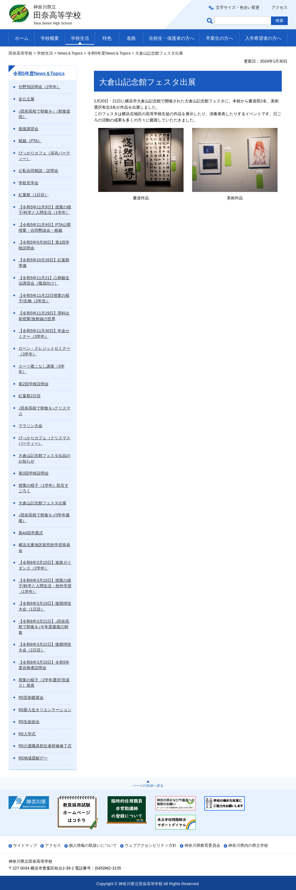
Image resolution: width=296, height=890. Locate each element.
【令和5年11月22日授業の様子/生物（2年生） (43, 298)
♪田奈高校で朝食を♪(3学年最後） (44, 518)
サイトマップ (25, 845)
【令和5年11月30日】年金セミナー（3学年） (43, 333)
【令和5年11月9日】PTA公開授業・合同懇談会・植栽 (44, 227)
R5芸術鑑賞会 (31, 697)
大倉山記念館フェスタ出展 (42, 503)
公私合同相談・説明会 (38, 170)
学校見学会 (28, 183)
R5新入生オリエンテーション (44, 709)
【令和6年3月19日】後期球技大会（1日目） (44, 606)
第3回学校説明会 (33, 473)
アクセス (279, 7)
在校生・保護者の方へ (171, 38)
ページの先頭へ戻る (148, 786)
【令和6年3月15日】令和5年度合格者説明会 (43, 665)
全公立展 (26, 99)
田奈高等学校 (20, 53)
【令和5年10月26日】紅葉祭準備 (43, 263)
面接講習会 (28, 129)
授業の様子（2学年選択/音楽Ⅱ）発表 (44, 683)
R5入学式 (27, 734)
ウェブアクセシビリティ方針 (150, 845)
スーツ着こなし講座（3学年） (41, 369)
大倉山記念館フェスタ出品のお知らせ (44, 458)
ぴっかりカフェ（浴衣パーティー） (44, 156)
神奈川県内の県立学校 (248, 845)
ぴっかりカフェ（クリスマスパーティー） (44, 441)
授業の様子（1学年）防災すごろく (43, 488)
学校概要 (50, 38)
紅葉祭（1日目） (33, 195)
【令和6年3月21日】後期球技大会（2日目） (44, 647)
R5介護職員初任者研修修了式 (44, 746)
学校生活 (80, 38)
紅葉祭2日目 (29, 396)
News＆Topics (70, 53)
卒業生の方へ (219, 38)
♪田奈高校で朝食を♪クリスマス (44, 411)
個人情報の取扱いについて (93, 845)
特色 (107, 38)
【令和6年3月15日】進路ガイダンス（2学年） (44, 565)
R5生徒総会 (29, 721)
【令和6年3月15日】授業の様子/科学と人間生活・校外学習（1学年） (44, 586)
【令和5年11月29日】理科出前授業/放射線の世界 (43, 316)
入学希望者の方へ (263, 38)
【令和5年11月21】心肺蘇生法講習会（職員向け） (43, 281)
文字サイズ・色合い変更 (238, 7)
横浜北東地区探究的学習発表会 (44, 548)
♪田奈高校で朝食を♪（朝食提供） (44, 114)
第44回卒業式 (30, 533)
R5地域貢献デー (33, 758)
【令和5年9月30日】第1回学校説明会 (43, 245)
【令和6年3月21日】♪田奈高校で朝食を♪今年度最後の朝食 (43, 627)
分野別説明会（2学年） (39, 86)
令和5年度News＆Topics (109, 53)
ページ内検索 (210, 20)
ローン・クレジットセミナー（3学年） (44, 351)
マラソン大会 (30, 425)
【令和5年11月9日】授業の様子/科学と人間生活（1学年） (44, 210)
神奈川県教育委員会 (202, 845)
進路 (131, 38)
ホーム (21, 38)
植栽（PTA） (30, 140)
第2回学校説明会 (33, 384)
